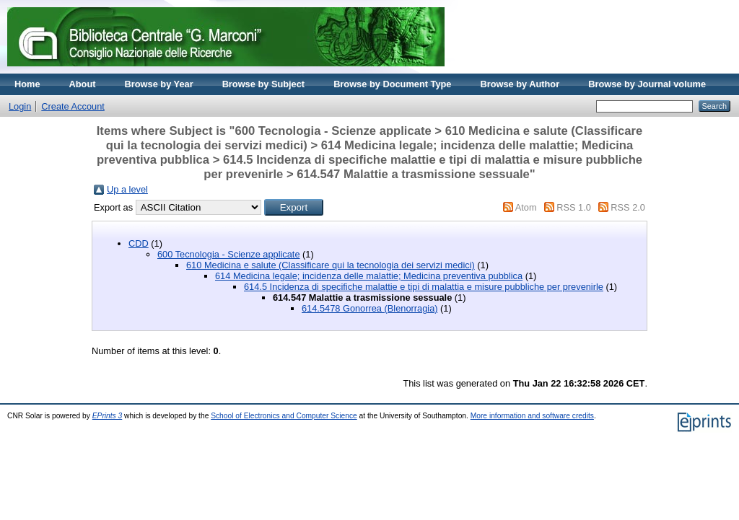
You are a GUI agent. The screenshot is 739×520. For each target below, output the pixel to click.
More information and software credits (532, 416)
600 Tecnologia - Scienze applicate (228, 254)
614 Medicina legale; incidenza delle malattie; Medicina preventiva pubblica (368, 275)
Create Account (73, 106)
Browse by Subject (263, 84)
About (82, 84)
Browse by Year (159, 84)
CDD (138, 243)
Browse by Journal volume (647, 84)
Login (20, 106)
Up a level (127, 189)
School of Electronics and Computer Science (284, 416)
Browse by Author (519, 84)
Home (27, 84)
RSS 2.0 (628, 207)
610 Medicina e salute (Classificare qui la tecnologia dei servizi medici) (330, 265)
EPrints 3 (107, 416)
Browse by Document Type (392, 84)
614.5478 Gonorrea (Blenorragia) (370, 308)
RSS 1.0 (573, 207)
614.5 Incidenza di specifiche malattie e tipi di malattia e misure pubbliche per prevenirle (423, 286)
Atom (526, 207)
